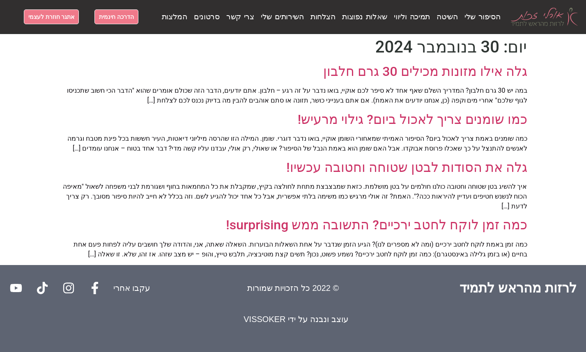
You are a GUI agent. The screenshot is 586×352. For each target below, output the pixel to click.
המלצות (174, 16)
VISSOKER (264, 319)
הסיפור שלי (482, 16)
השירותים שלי (282, 16)
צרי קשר (240, 16)
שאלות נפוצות (364, 16)
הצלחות (323, 16)
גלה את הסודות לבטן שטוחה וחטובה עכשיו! (406, 167)
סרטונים (206, 16)
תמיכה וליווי (412, 16)
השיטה (447, 16)
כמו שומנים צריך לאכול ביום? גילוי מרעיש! (412, 119)
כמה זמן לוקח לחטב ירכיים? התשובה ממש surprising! (376, 225)
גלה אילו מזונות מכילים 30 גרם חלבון (425, 71)
